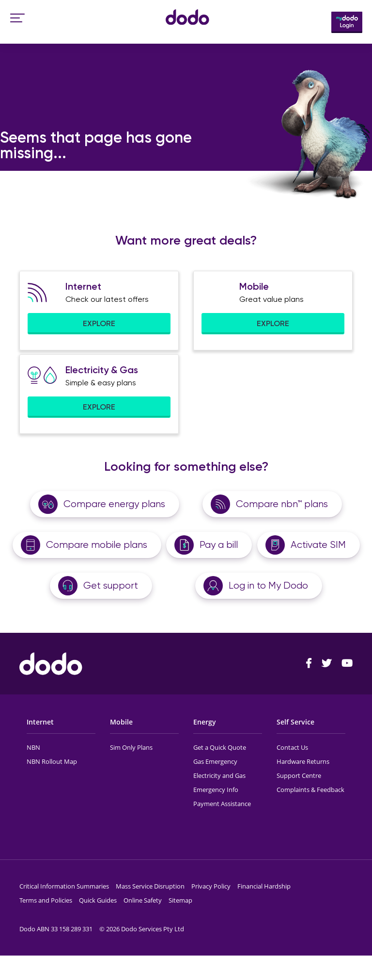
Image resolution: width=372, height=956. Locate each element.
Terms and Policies (45, 900)
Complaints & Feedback (310, 789)
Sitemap (180, 900)
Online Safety (143, 900)
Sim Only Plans (131, 747)
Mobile (121, 721)
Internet (40, 721)
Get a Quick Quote (219, 747)
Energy (204, 721)
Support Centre (299, 775)
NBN (33, 747)
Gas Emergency (215, 761)
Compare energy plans (114, 504)
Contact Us (292, 747)
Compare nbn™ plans (282, 504)
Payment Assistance (222, 803)
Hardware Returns (303, 761)
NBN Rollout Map (52, 761)
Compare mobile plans (96, 544)
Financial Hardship (264, 886)
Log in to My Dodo (268, 585)
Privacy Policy (211, 886)
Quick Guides (98, 900)
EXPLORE (99, 323)
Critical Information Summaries (64, 886)
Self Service (295, 721)
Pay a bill (219, 544)
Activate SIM (318, 544)
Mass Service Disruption (150, 886)
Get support (110, 585)
